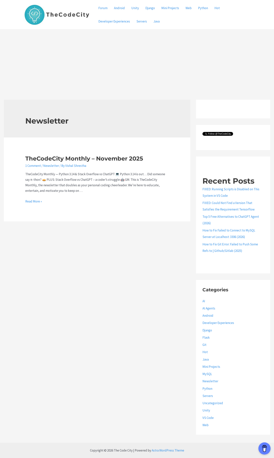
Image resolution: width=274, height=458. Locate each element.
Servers (141, 21)
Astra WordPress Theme (168, 450)
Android (119, 8)
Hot (217, 8)
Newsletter (51, 166)
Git (204, 345)
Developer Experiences (114, 21)
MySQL (207, 374)
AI (203, 301)
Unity (135, 8)
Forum (103, 8)
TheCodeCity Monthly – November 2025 (84, 158)
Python (203, 8)
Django (150, 8)
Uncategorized (212, 403)
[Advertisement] (137, 58)
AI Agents (208, 308)
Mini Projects (170, 8)
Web (189, 8)
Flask (206, 337)
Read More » (33, 201)
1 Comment (33, 166)
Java (156, 21)
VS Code (208, 418)
